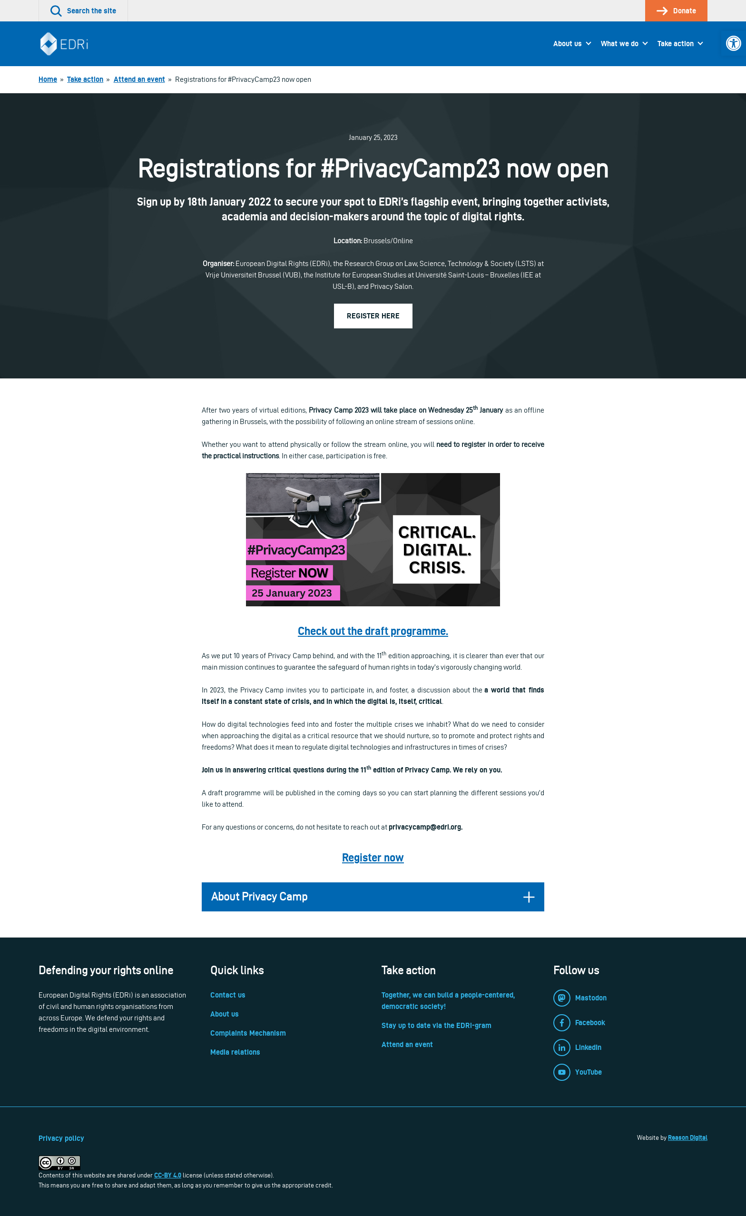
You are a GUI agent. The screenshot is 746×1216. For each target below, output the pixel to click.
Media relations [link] (235, 1052)
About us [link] (567, 44)
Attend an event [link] (407, 1044)
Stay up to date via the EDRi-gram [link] (436, 1025)
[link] (733, 43)
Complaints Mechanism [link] (248, 1033)
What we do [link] (619, 44)
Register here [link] (373, 316)
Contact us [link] (227, 995)
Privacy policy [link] (61, 1138)
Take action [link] (676, 44)
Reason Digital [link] (687, 1137)
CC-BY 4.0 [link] (167, 1175)
